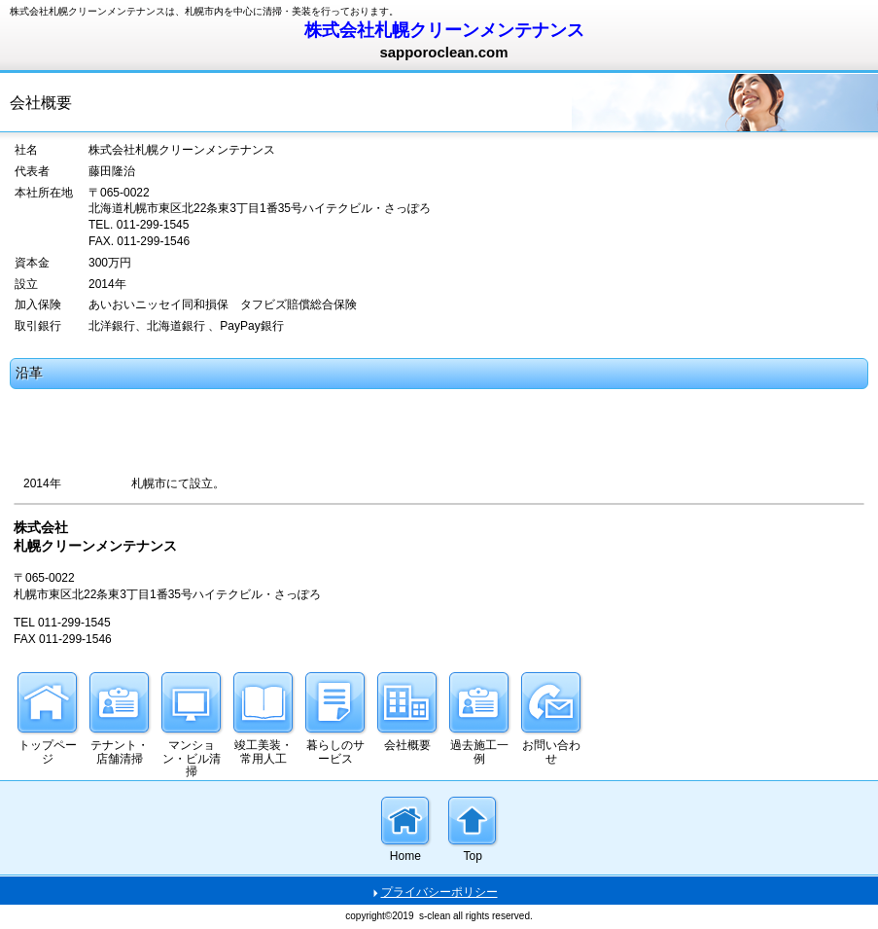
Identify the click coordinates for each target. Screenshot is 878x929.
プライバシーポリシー (439, 892)
